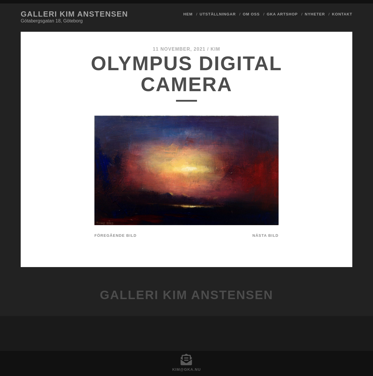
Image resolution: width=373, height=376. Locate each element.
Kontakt (342, 14)
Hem (188, 14)
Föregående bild (115, 235)
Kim (215, 49)
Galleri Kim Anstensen (74, 14)
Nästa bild (265, 235)
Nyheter (315, 14)
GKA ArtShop (282, 14)
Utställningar (218, 14)
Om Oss (251, 14)
